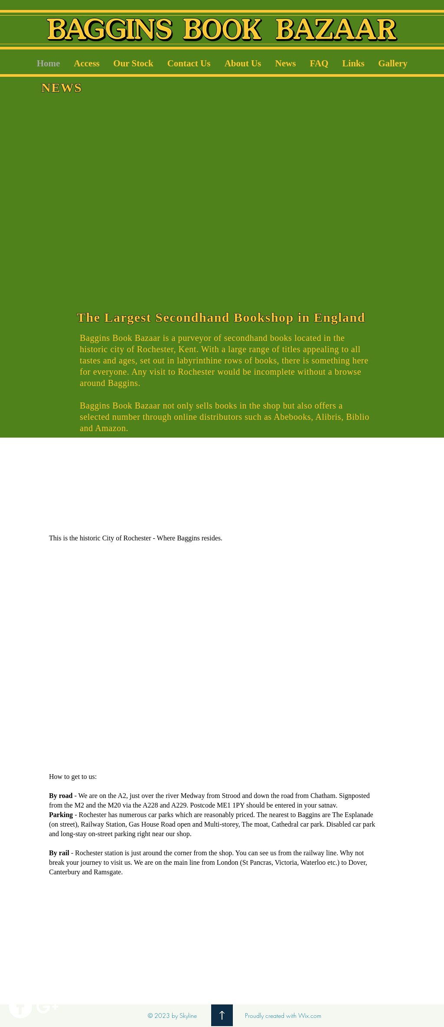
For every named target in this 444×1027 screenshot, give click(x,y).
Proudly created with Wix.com (283, 1015)
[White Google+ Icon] (47, 1006)
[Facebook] (20, 1006)
